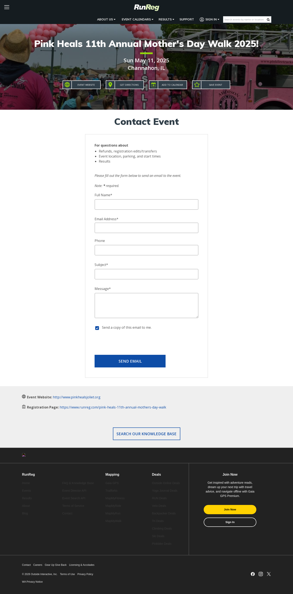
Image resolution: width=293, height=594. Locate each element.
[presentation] (147, 343)
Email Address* (106, 219)
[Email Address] (146, 228)
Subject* (101, 264)
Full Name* (103, 195)
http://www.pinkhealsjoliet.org (76, 397)
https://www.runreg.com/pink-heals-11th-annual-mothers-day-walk (113, 407)
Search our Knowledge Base (146, 433)
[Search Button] (268, 20)
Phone (100, 240)
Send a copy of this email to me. (126, 327)
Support (186, 19)
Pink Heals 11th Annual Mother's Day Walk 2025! (146, 43)
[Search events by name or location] (245, 19)
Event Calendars (137, 19)
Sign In (209, 19)
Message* (103, 288)
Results (166, 19)
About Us (106, 19)
